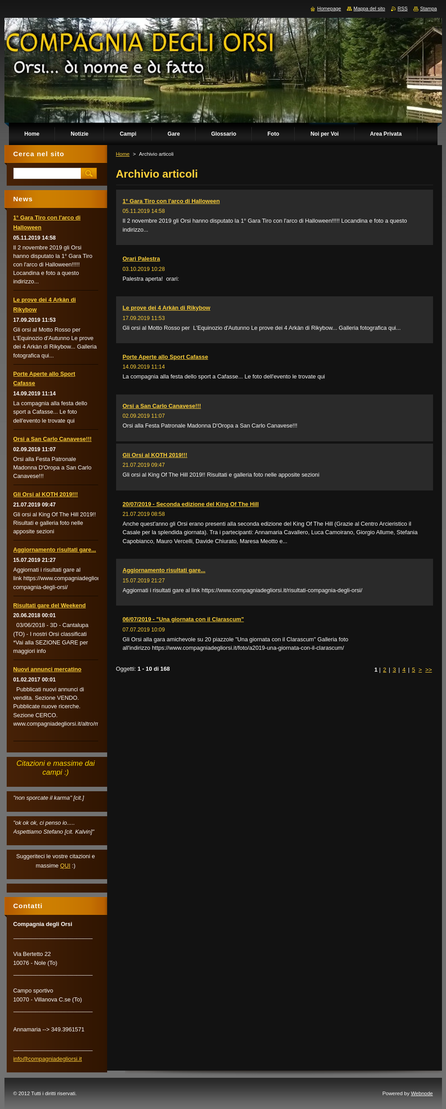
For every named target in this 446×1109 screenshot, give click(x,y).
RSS (403, 8)
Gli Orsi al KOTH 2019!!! (155, 455)
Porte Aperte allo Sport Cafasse (165, 356)
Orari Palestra (141, 258)
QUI (65, 865)
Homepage (329, 8)
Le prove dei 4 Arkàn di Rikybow (167, 307)
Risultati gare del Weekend (49, 605)
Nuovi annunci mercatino (47, 669)
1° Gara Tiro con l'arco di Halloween (171, 201)
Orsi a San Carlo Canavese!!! (162, 406)
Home (123, 154)
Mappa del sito (369, 8)
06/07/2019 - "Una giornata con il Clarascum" (183, 619)
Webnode (422, 1093)
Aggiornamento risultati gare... (164, 570)
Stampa (428, 8)
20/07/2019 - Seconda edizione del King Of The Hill (191, 504)
